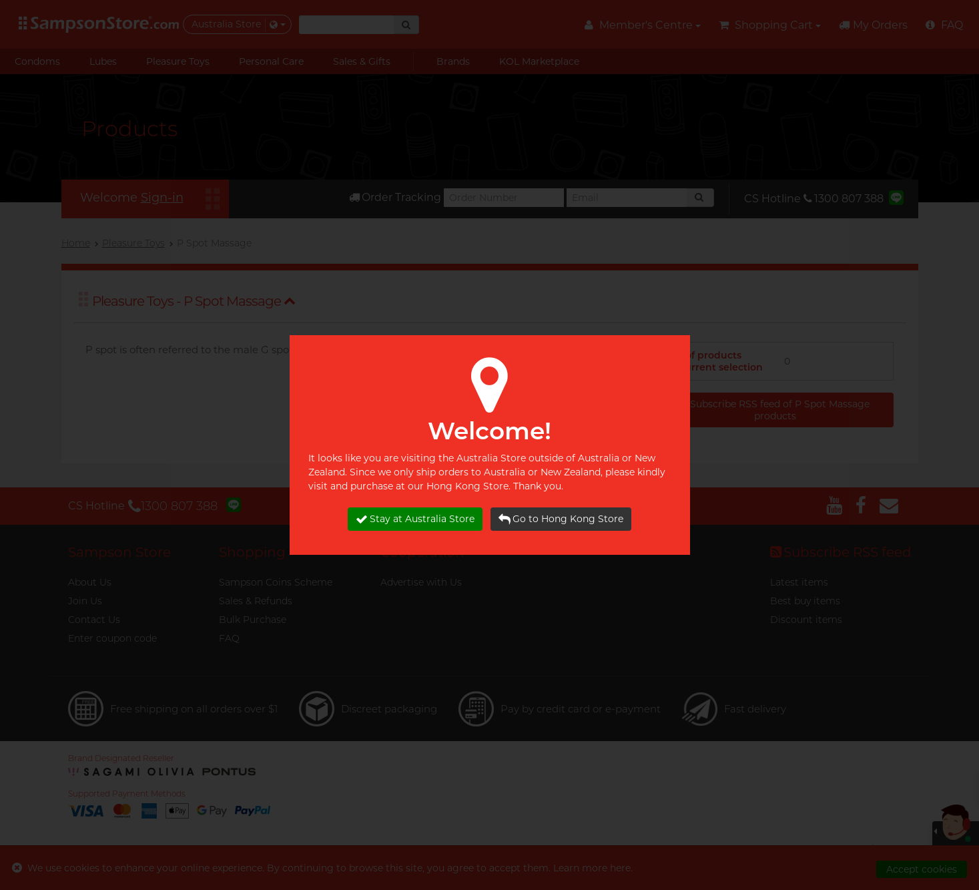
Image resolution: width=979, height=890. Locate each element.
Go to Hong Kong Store (561, 519)
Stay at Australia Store (415, 519)
